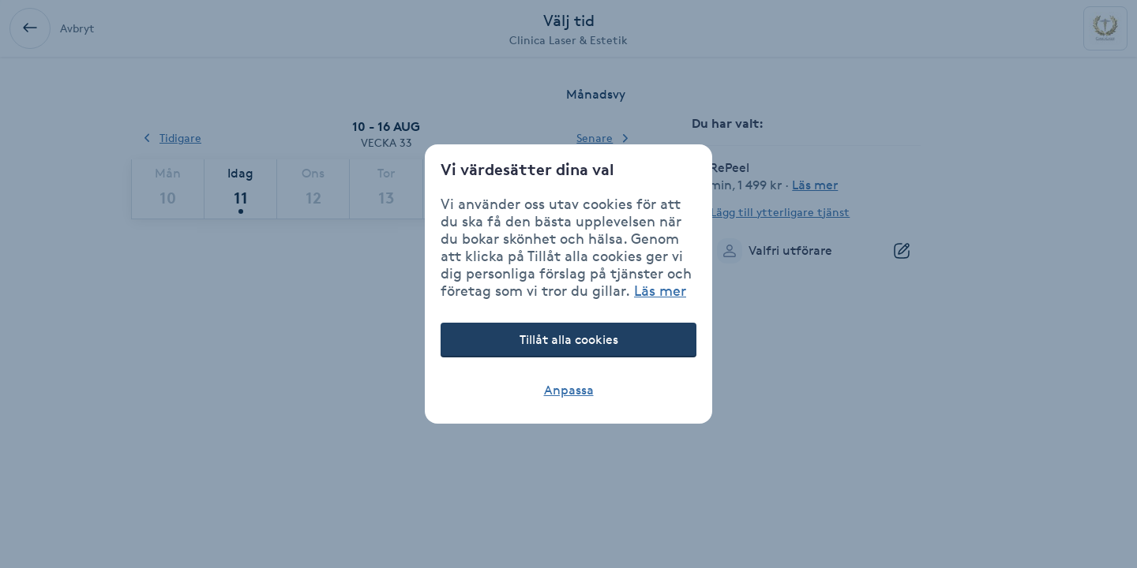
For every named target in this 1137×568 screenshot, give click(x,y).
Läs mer (660, 290)
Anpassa (569, 390)
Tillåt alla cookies (569, 339)
